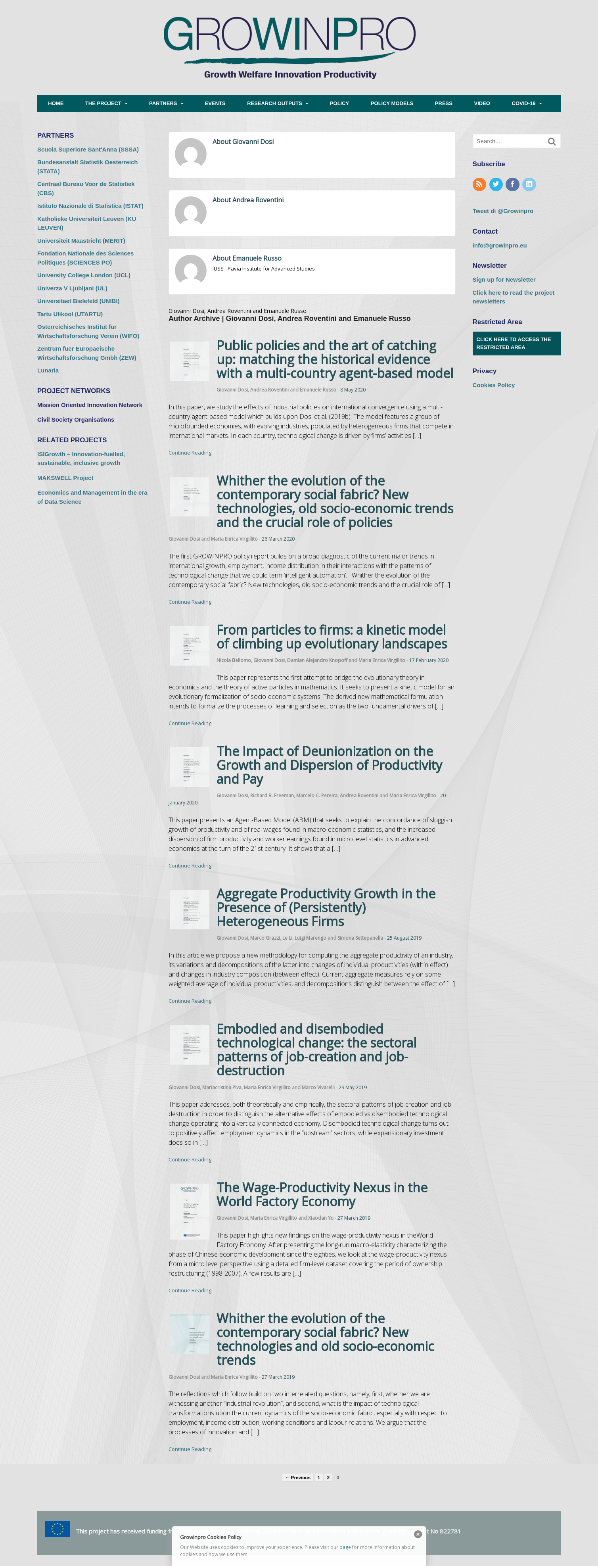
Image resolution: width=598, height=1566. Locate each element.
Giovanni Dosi (232, 389)
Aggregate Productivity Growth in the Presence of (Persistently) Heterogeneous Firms (326, 907)
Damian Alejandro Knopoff (317, 660)
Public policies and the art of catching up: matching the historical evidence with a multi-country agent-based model (335, 359)
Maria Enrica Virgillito (234, 538)
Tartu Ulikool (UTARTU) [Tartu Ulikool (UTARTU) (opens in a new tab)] (70, 314)
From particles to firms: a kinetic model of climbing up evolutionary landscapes (332, 636)
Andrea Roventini (269, 389)
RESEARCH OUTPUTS (274, 103)
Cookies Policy (494, 385)
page (345, 1547)
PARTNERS (163, 103)
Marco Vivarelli (318, 1087)
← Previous (297, 1477)
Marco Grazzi (265, 938)
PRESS (443, 103)
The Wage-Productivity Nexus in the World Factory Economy (322, 1194)
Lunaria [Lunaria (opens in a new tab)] (48, 370)
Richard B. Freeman (272, 795)
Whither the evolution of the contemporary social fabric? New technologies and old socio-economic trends (325, 1339)
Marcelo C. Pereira (316, 795)
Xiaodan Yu (321, 1218)
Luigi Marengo (310, 938)
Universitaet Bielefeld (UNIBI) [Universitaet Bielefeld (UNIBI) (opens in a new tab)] (78, 300)
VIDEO (482, 103)
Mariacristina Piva (222, 1087)
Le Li (287, 938)
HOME (55, 103)
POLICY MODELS (392, 103)
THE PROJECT (103, 103)
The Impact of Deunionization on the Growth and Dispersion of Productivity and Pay (329, 765)
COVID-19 (524, 103)
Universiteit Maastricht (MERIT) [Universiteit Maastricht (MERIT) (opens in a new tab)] (81, 240)
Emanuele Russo (318, 389)
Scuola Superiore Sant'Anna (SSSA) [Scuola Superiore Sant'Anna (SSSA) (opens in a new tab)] (88, 149)
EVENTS (215, 103)
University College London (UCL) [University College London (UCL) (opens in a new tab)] (83, 275)
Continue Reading (190, 452)
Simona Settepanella (360, 938)
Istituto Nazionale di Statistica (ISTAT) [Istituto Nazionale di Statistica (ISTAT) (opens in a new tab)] (90, 205)
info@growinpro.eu (500, 245)
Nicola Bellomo (234, 660)
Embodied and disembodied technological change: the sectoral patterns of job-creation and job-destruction (316, 1049)
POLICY (339, 103)
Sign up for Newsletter (504, 279)
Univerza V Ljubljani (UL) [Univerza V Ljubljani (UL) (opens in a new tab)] (72, 288)
